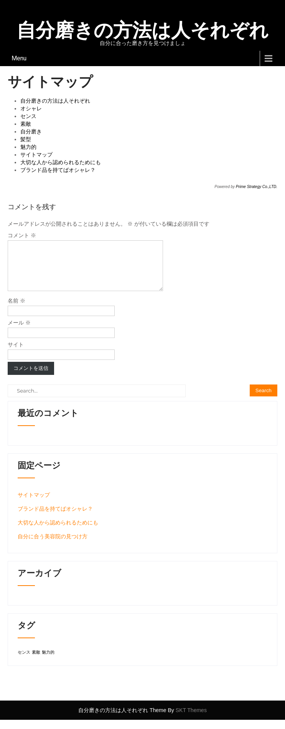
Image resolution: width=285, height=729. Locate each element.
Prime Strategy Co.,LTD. (256, 187)
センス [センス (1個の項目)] (24, 661)
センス (28, 116)
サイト (16, 354)
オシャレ (31, 108)
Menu (19, 58)
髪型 (25, 139)
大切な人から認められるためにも (60, 162)
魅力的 (28, 147)
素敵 (25, 124)
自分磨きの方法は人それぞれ (55, 101)
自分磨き (31, 131)
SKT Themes (191, 719)
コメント (22, 235)
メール (19, 332)
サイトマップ (36, 154)
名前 (16, 310)
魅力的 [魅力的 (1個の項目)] (48, 661)
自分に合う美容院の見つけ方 (52, 546)
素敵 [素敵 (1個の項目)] (36, 661)
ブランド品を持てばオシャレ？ (58, 170)
